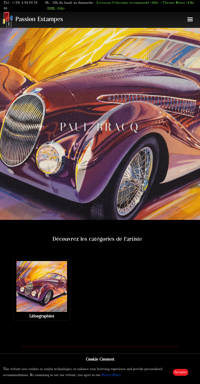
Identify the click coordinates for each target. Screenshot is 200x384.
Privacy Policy (111, 375)
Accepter (180, 372)
